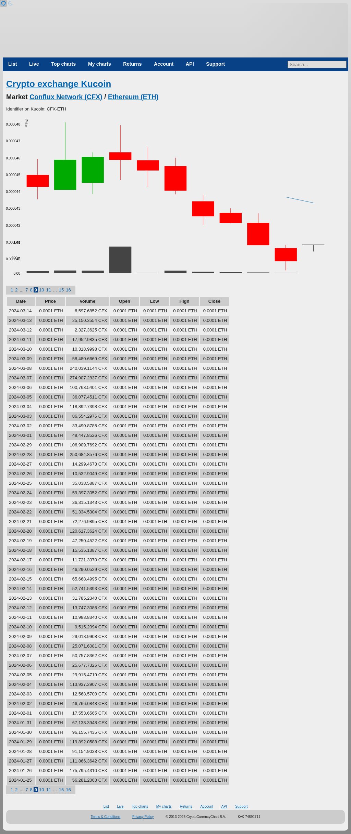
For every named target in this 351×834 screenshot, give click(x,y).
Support (215, 64)
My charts (99, 64)
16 (68, 289)
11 (48, 289)
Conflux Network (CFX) (65, 97)
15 (61, 289)
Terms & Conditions (106, 817)
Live (34, 64)
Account (163, 64)
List (12, 64)
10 (41, 289)
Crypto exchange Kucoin (58, 84)
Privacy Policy (143, 817)
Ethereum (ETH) (133, 97)
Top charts (63, 64)
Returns (132, 64)
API (190, 64)
